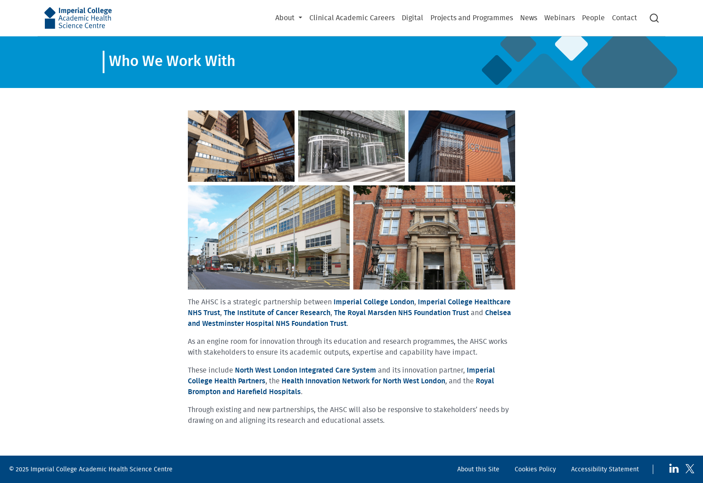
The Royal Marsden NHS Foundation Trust (401, 312)
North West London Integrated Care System (305, 370)
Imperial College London (374, 302)
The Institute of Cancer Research (277, 312)
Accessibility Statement (605, 469)
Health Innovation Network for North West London (363, 381)
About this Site (478, 469)
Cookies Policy (535, 469)
